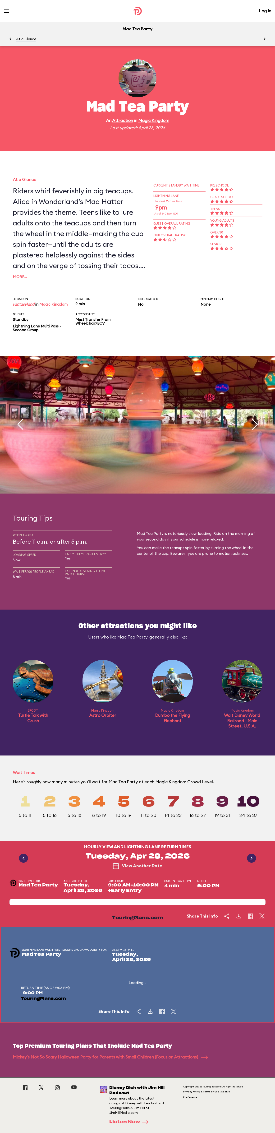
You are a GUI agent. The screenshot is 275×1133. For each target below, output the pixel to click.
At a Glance (26, 39)
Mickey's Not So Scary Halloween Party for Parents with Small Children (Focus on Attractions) (110, 1057)
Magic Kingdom (153, 120)
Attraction (122, 120)
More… (20, 276)
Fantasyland (23, 304)
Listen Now (130, 1122)
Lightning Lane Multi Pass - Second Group (37, 328)
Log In (265, 11)
